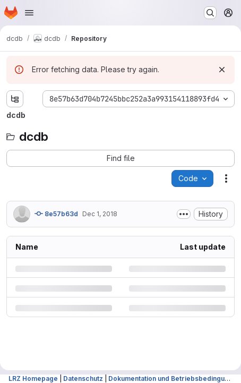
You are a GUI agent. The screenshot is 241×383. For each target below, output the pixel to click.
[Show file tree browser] (14, 98)
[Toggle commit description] (184, 214)
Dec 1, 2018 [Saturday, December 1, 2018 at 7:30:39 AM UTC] (99, 214)
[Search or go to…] (210, 12)
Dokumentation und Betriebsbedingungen (174, 378)
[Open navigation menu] (29, 12)
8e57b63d (56, 213)
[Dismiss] (222, 69)
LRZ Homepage (33, 378)
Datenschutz (83, 378)
